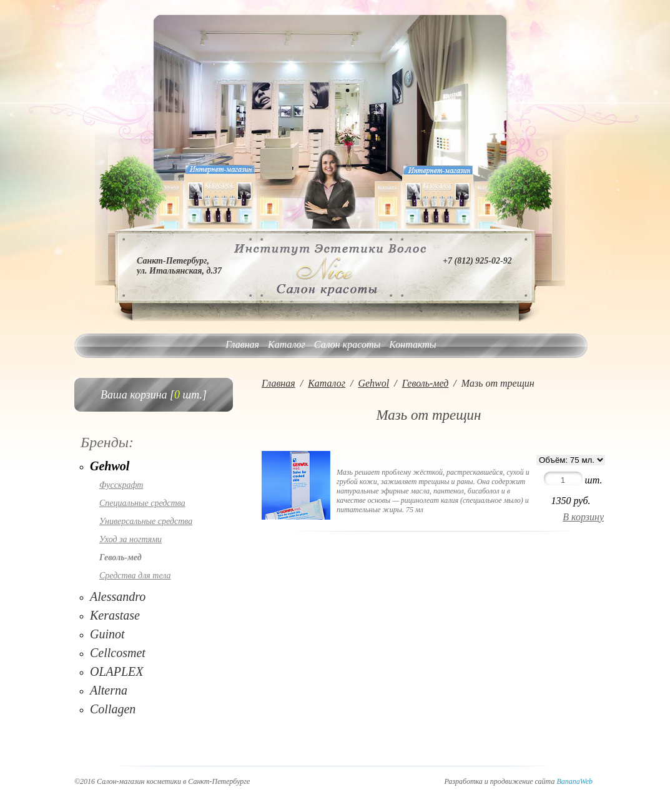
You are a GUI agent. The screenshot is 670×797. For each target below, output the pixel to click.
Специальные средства (142, 503)
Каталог (286, 344)
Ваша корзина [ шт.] (154, 395)
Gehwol (109, 466)
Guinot (107, 634)
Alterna (108, 690)
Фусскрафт (121, 485)
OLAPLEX (117, 671)
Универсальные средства (145, 521)
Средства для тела (135, 575)
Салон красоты (347, 344)
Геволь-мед (120, 557)
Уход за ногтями (130, 539)
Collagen (112, 709)
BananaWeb (574, 781)
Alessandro (117, 596)
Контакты (412, 344)
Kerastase (115, 615)
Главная (242, 344)
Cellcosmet (117, 653)
